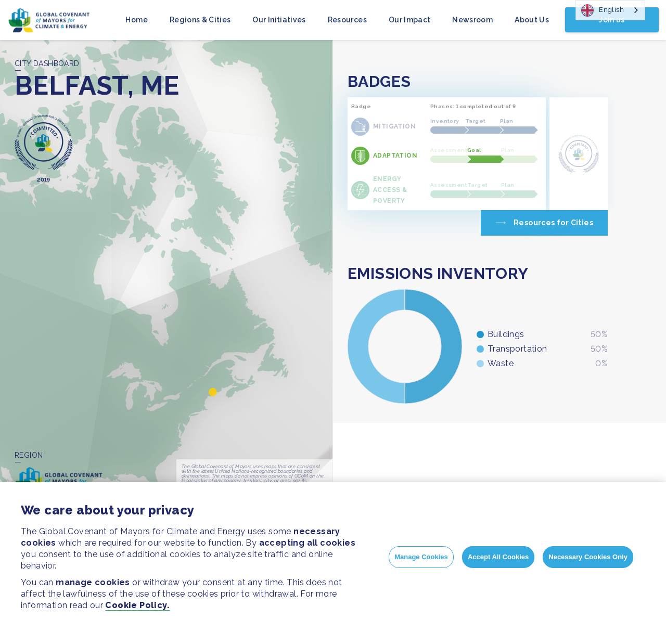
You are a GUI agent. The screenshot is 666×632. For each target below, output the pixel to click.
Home (136, 20)
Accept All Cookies (498, 557)
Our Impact (410, 20)
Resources (347, 20)
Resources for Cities (553, 222)
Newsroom (472, 20)
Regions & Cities (200, 20)
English (602, 10)
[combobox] (610, 10)
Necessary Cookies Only (587, 557)
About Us (532, 20)
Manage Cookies (421, 557)
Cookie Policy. (137, 605)
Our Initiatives (278, 20)
